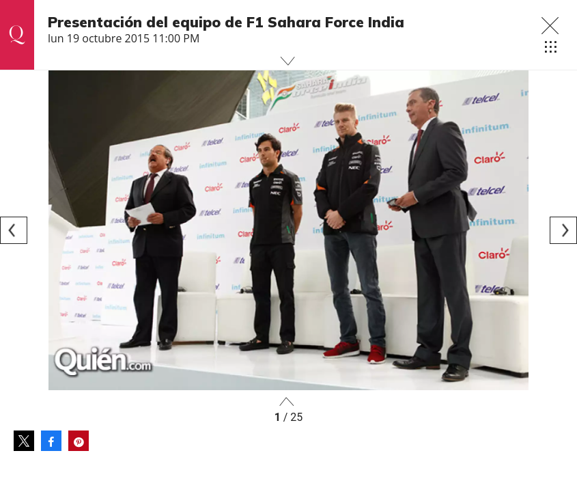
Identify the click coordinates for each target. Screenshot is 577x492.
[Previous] (13, 230)
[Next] (563, 230)
